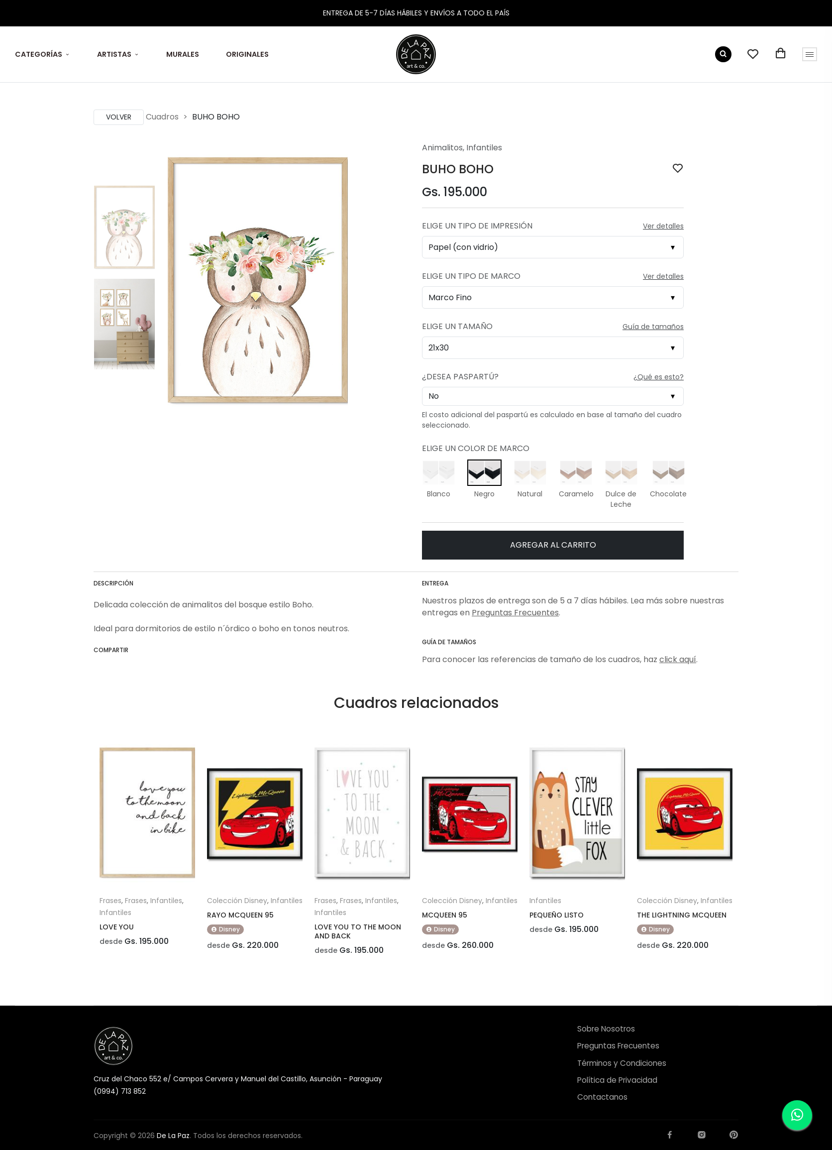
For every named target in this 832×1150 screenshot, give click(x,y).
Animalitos (442, 147)
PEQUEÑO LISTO (556, 915)
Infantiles (484, 147)
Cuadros (162, 116)
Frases (110, 901)
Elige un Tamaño (457, 326)
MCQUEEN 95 (444, 915)
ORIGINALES (247, 54)
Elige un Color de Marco (475, 448)
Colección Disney (237, 901)
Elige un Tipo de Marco (471, 276)
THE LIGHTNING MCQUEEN (682, 915)
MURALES (182, 54)
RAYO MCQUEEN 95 (240, 915)
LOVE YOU (117, 926)
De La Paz (173, 1136)
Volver (118, 117)
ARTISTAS (114, 54)
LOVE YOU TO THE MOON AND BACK (357, 931)
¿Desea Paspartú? (460, 376)
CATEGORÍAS (38, 54)
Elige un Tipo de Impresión (477, 225)
